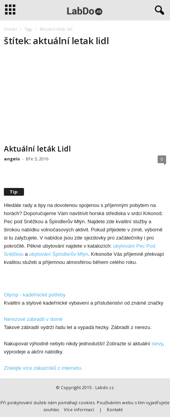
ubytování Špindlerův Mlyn (58, 254)
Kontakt (115, 409)
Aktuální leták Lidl (37, 149)
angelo (12, 159)
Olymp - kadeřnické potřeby (34, 295)
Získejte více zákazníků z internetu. (43, 368)
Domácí (10, 29)
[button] (158, 10)
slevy (157, 343)
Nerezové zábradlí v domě (33, 319)
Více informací (79, 409)
